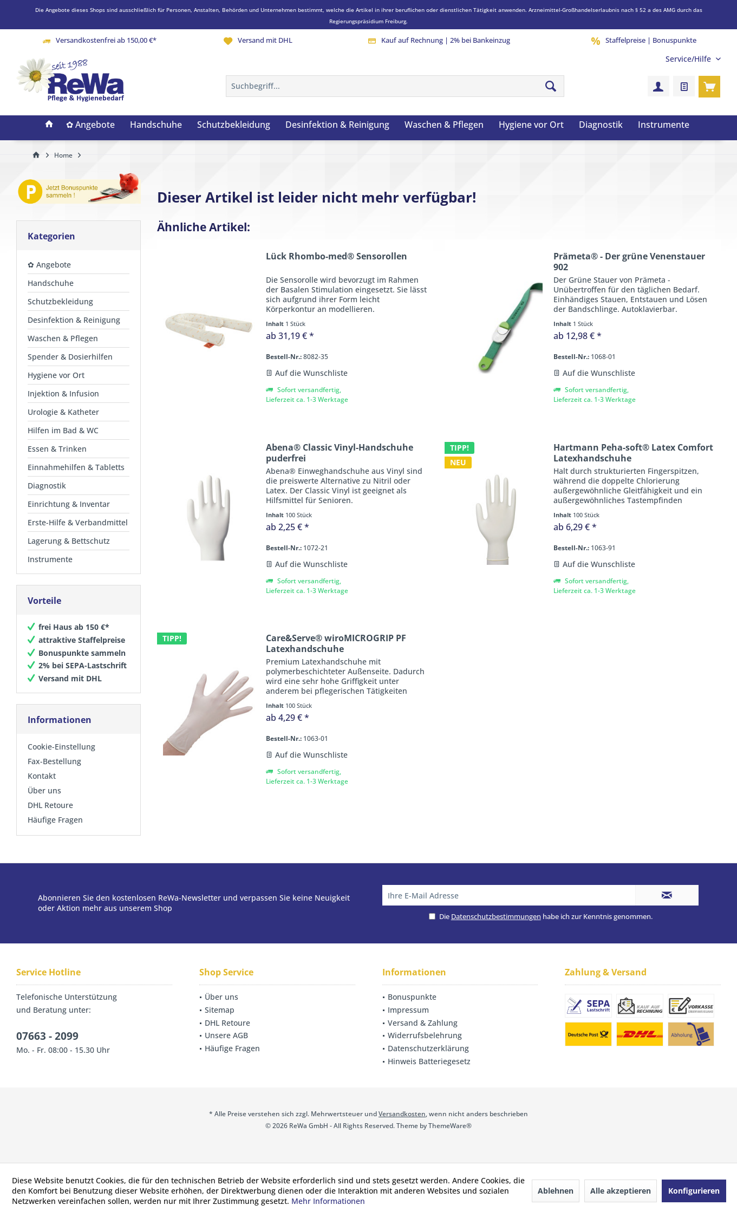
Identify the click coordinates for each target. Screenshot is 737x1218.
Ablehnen (555, 1191)
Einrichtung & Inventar (69, 504)
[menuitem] (689, 59)
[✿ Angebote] (90, 125)
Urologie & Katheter (63, 412)
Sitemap (219, 1010)
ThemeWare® (450, 1125)
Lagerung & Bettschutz (69, 541)
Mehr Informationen (328, 1201)
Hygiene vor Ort (56, 375)
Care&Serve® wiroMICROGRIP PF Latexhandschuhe (336, 643)
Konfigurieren (694, 1191)
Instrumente (50, 559)
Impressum (408, 1010)
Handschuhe (51, 283)
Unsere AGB (226, 1035)
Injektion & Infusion (63, 393)
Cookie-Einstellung (61, 746)
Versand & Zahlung (423, 1023)
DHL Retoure (50, 805)
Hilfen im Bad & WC (63, 430)
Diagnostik (47, 485)
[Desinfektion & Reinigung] (337, 125)
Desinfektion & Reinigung (74, 320)
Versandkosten (402, 1113)
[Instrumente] (663, 125)
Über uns (44, 790)
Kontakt (42, 776)
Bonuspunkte (412, 997)
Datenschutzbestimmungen (496, 916)
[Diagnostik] (600, 125)
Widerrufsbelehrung (425, 1035)
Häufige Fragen (55, 820)
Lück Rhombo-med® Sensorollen (336, 256)
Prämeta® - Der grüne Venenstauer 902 (629, 261)
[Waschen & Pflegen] (444, 125)
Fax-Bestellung (54, 761)
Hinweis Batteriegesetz (429, 1061)
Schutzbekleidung (60, 301)
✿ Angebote (49, 264)
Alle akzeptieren (620, 1191)
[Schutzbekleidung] (234, 125)
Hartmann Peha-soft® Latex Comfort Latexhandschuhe (633, 453)
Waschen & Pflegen (63, 338)
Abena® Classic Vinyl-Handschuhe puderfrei (339, 453)
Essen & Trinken (57, 449)
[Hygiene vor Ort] (531, 125)
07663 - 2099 (47, 1036)
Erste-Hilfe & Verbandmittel (78, 522)
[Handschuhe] (156, 125)
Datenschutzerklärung (428, 1048)
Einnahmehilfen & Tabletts (76, 467)
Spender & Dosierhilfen (70, 356)
